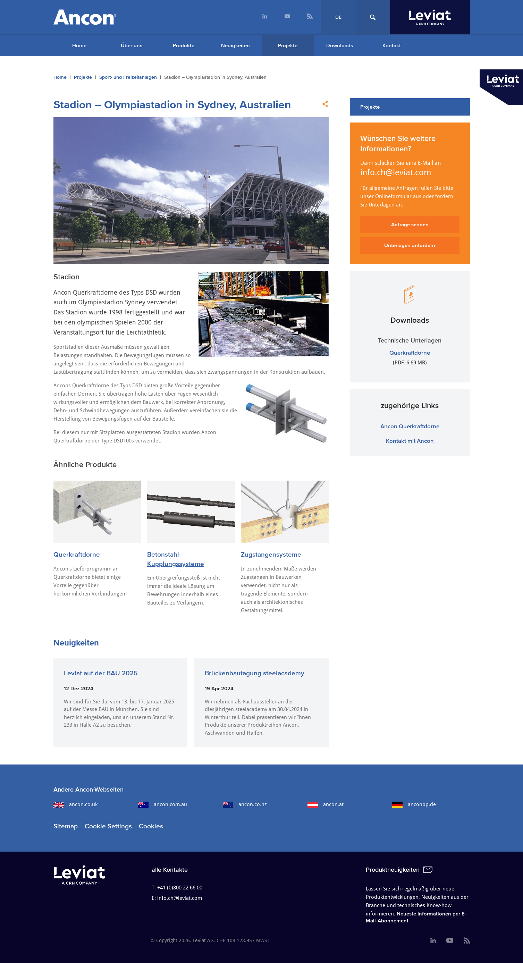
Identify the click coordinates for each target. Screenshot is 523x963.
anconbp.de (414, 804)
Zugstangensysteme (271, 554)
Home (79, 45)
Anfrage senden (410, 224)
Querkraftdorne (76, 554)
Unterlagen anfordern (409, 245)
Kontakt (391, 45)
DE (338, 17)
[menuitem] (265, 17)
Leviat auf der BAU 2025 (100, 673)
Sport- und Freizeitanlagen (128, 77)
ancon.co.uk (75, 804)
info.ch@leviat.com (395, 172)
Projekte (287, 45)
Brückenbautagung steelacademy (254, 673)
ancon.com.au (162, 804)
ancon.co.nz (245, 804)
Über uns (131, 45)
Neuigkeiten (235, 45)
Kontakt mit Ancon (410, 440)
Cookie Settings (108, 826)
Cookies (151, 826)
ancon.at (325, 804)
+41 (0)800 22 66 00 (179, 888)
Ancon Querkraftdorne (409, 426)
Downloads (339, 45)
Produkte (183, 45)
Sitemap (65, 826)
